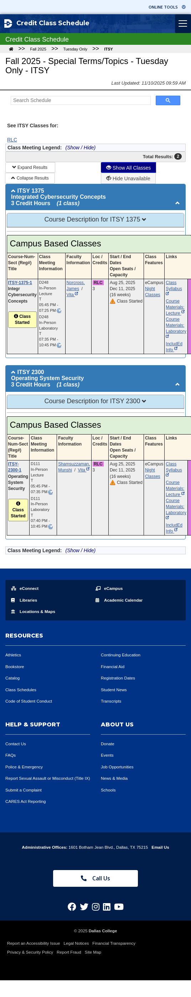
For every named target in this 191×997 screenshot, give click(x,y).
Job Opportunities (117, 766)
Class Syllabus (174, 288)
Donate (107, 743)
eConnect (24, 588)
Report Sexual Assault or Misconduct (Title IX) (47, 778)
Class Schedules (20, 689)
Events (107, 755)
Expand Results (30, 167)
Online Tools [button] (167, 7)
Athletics (13, 654)
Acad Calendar (119, 600)
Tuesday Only (75, 49)
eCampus (109, 588)
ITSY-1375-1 (20, 282)
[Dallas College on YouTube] (119, 907)
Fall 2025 (38, 49)
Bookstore (14, 666)
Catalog (12, 678)
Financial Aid (112, 666)
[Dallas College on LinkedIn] (106, 907)
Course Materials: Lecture (175, 307)
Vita (72, 294)
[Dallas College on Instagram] (95, 907)
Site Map (93, 952)
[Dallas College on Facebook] (72, 907)
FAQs (10, 755)
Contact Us (15, 743)
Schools (108, 790)
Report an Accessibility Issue (33, 943)
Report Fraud (69, 952)
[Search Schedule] (80, 100)
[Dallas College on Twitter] (84, 907)
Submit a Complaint (23, 790)
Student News (114, 689)
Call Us (95, 878)
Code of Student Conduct (28, 701)
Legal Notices (76, 943)
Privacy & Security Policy (30, 952)
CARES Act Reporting (25, 801)
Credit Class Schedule (46, 23)
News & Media (114, 778)
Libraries (24, 600)
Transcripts (111, 701)
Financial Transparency (113, 943)
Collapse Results (29, 178)
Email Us (160, 847)
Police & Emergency (24, 766)
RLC (12, 140)
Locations (33, 611)
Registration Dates (118, 678)
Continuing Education (120, 654)
